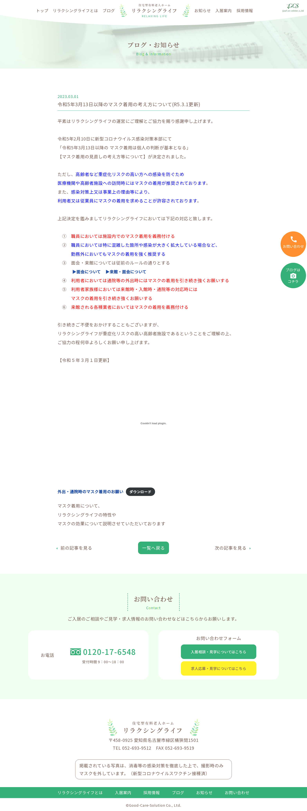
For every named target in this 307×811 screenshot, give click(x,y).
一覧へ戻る (153, 548)
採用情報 (245, 10)
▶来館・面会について (130, 271)
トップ (42, 10)
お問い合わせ (237, 795)
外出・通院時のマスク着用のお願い (94, 491)
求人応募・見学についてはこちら (219, 670)
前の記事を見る (76, 548)
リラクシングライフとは (75, 10)
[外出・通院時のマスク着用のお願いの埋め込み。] (153, 423)
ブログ (109, 10)
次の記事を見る (231, 548)
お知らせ (202, 10)
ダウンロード (147, 491)
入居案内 (223, 10)
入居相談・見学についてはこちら (219, 652)
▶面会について (88, 271)
